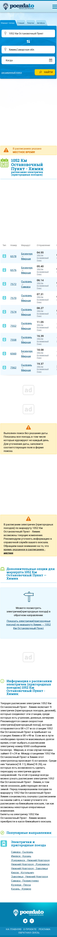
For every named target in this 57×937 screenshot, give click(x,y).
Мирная (26, 258)
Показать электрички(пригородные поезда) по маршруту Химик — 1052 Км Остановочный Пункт (28, 624)
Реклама (44, 929)
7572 (13, 284)
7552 (13, 326)
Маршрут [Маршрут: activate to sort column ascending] (25, 245)
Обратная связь (28, 932)
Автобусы (41, 23)
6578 (13, 256)
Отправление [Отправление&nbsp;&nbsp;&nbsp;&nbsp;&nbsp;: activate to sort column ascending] (44, 245)
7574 (13, 312)
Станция (20, 23)
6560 (13, 353)
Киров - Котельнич (22, 872)
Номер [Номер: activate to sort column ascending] (13, 245)
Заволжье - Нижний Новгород (29, 876)
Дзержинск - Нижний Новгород (30, 860)
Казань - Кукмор (21, 888)
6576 (13, 270)
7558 (13, 339)
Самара (25, 286)
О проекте (30, 929)
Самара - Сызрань (22, 852)
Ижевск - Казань (21, 856)
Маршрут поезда (7, 23)
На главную (13, 929)
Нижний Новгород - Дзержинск (30, 864)
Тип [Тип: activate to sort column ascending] (4, 245)
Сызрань (26, 281)
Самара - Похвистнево (25, 880)
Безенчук (27, 253)
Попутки (30, 23)
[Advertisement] (28, 112)
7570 (13, 298)
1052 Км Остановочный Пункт (42, 257)
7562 (13, 367)
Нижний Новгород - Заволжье (29, 868)
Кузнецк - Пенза (21, 885)
